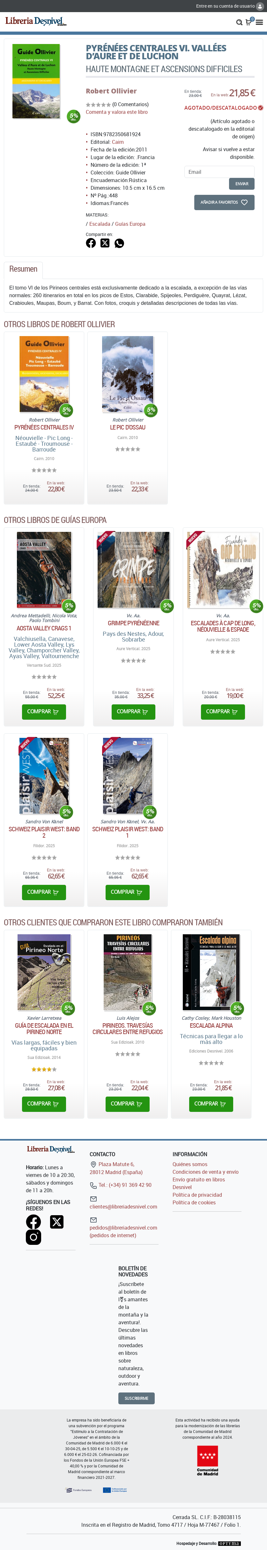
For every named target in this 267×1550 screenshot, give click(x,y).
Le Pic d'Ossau (127, 427)
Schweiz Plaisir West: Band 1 (127, 832)
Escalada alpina (211, 1025)
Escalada (99, 223)
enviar (241, 184)
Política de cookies (194, 1202)
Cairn (118, 141)
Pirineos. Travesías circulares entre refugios (128, 1028)
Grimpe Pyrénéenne (133, 623)
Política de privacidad (197, 1194)
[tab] (23, 270)
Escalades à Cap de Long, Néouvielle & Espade (223, 626)
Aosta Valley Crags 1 (44, 628)
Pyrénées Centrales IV (44, 427)
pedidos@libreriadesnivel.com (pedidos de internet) (123, 1227)
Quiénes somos (190, 1164)
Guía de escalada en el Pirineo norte (44, 1028)
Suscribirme (137, 1398)
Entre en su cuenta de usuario (230, 6)
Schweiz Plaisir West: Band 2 (44, 832)
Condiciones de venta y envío (206, 1171)
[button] (239, 21)
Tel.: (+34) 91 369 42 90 (121, 1184)
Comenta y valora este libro (117, 111)
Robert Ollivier (111, 91)
